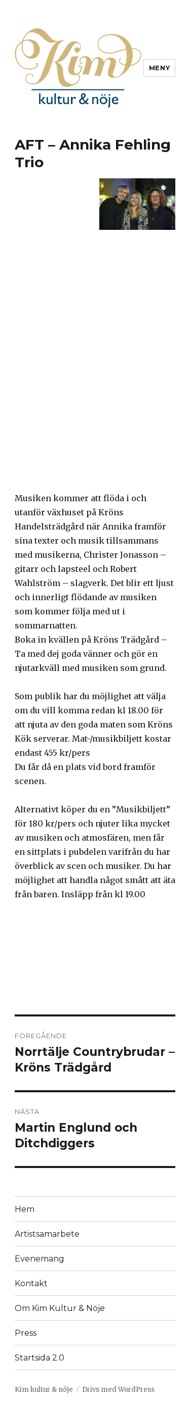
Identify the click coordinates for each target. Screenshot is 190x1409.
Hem (24, 1209)
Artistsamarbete (47, 1234)
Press (25, 1333)
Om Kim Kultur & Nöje (60, 1308)
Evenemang (39, 1259)
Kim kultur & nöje (44, 1389)
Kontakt (31, 1283)
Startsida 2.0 (39, 1358)
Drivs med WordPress (118, 1389)
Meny (159, 68)
